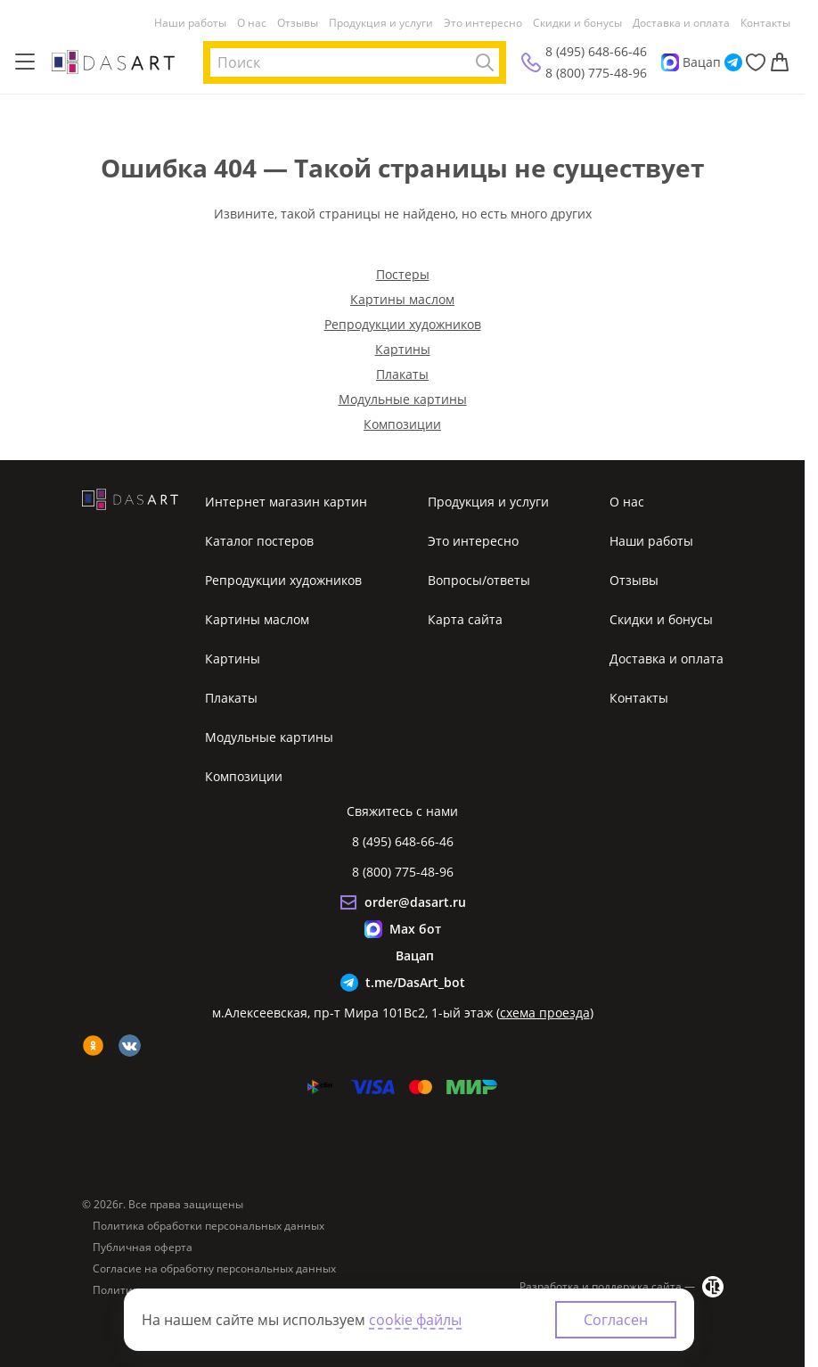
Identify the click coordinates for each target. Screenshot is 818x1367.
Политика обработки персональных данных (208, 1226)
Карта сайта (465, 619)
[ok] (93, 1045)
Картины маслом (402, 299)
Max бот (415, 928)
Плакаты (402, 374)
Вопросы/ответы (479, 580)
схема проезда (545, 1012)
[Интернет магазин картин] (113, 61)
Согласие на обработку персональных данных (214, 1269)
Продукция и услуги (381, 23)
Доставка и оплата (681, 23)
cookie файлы (415, 1320)
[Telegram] (733, 62)
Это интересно (483, 23)
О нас (251, 23)
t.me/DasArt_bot (415, 982)
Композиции (402, 424)
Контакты (765, 23)
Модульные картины (403, 399)
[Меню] (25, 62)
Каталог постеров (259, 540)
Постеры (402, 274)
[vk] (130, 1045)
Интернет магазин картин (286, 501)
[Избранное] (755, 62)
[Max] (670, 62)
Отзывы (297, 23)
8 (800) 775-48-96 (596, 72)
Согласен (616, 1320)
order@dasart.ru (415, 901)
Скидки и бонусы (577, 23)
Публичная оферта (142, 1247)
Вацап (702, 62)
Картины (402, 349)
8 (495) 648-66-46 (596, 51)
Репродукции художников (402, 324)
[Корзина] (779, 62)
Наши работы (190, 23)
